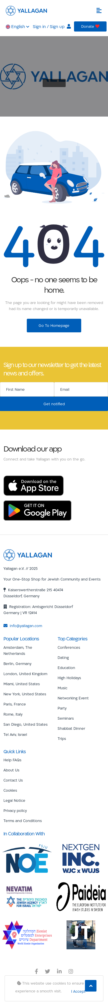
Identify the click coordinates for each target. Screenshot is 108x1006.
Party (62, 708)
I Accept (78, 991)
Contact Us (13, 780)
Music (62, 688)
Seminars (66, 718)
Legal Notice (14, 800)
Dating (63, 657)
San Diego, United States (25, 724)
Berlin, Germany (17, 663)
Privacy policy (15, 810)
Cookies (10, 790)
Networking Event (73, 698)
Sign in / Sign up (52, 26)
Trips (62, 738)
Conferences (69, 647)
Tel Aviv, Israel (15, 734)
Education (66, 667)
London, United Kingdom (25, 673)
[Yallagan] (27, 554)
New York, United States (24, 694)
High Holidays (69, 677)
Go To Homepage (54, 325)
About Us (11, 770)
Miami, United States (21, 683)
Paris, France (14, 704)
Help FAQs (12, 760)
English (17, 26)
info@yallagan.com (22, 625)
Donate (90, 26)
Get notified (54, 403)
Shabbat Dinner (71, 728)
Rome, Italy (12, 714)
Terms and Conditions (22, 820)
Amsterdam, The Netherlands (17, 650)
